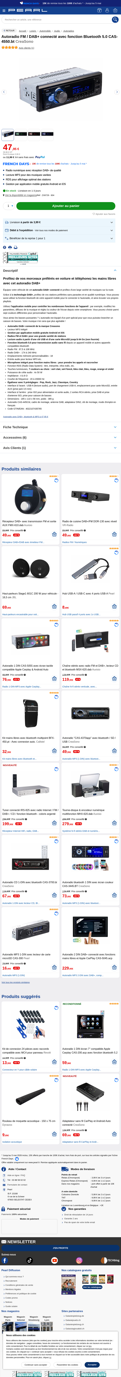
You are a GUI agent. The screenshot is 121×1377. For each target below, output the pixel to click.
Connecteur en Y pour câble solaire (19, 1069)
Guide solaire (11, 1306)
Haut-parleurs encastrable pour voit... (20, 614)
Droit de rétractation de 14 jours (78, 1214)
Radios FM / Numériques (74, 542)
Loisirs (33, 31)
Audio (57, 31)
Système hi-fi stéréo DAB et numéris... (81, 831)
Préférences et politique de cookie (20, 1293)
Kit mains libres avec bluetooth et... (19, 759)
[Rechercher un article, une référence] (60, 20)
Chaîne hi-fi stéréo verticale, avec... (79, 686)
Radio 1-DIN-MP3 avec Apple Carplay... (21, 686)
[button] (20, 195)
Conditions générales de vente (19, 1285)
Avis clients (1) (14, 448)
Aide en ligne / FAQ (16, 1175)
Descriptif (10, 270)
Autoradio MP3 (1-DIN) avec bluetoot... (81, 903)
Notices (8, 1302)
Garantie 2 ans (71, 1218)
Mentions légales (13, 1289)
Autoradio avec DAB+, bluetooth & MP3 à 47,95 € (25, 416)
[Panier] (115, 10)
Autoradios (68, 31)
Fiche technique (15, 427)
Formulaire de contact (17, 1185)
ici (50, 1357)
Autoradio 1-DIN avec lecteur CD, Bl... (21, 903)
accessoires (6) (14, 437)
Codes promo (11, 1298)
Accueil (23, 31)
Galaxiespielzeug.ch (75, 1324)
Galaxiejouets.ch (73, 1320)
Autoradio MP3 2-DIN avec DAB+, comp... (82, 975)
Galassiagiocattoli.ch (75, 1328)
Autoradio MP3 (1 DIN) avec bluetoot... (81, 759)
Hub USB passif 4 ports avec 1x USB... (81, 614)
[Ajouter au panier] (65, 206)
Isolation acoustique (12, 1142)
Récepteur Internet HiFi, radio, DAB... (20, 831)
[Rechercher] (115, 20)
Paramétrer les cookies (67, 1365)
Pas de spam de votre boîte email (79, 1222)
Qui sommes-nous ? (14, 1276)
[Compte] (108, 10)
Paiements (14, 1214)
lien (90, 1346)
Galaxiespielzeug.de (75, 1316)
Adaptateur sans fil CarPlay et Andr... (80, 1142)
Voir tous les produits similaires (16, 982)
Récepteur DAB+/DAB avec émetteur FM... (23, 542)
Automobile (45, 31)
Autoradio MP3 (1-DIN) (13, 975)
